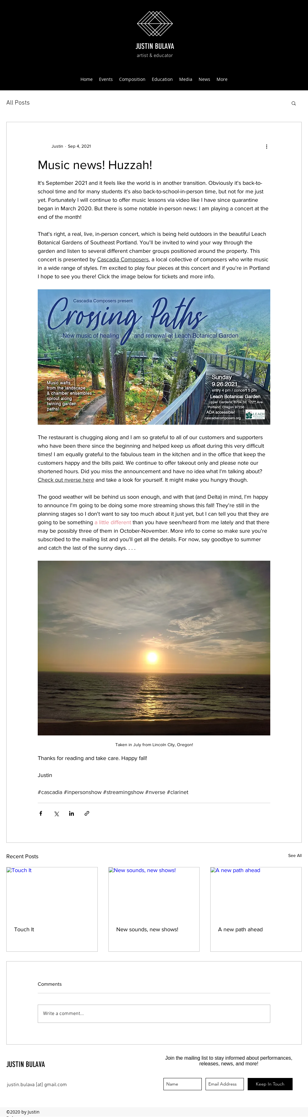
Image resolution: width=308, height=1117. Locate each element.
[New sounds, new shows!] (154, 892)
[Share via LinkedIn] (71, 813)
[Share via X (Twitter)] (56, 813)
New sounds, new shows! (147, 929)
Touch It (24, 929)
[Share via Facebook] (41, 813)
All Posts (18, 103)
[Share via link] (87, 813)
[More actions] (266, 146)
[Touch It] (52, 892)
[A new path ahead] (256, 892)
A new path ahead (240, 929)
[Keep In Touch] (270, 1084)
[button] (294, 102)
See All (295, 855)
